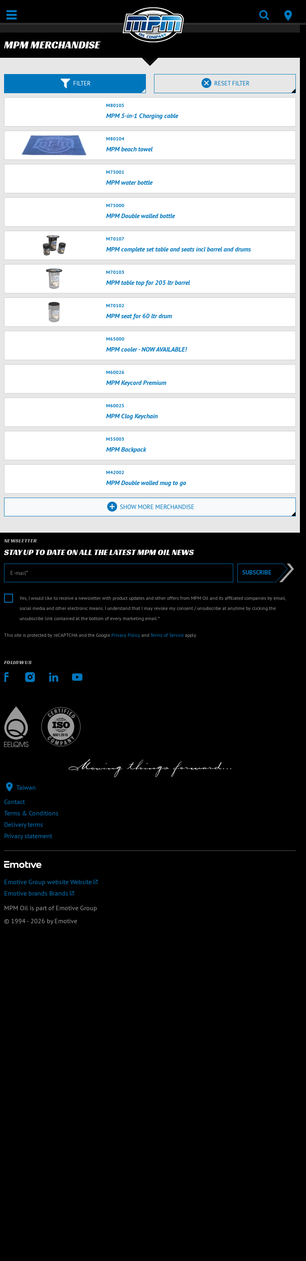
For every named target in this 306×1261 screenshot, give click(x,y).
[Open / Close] (12, 15)
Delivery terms (23, 824)
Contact (14, 802)
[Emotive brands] (150, 893)
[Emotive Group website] (150, 882)
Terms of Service (167, 635)
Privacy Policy (125, 635)
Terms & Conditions (31, 813)
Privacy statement (28, 836)
